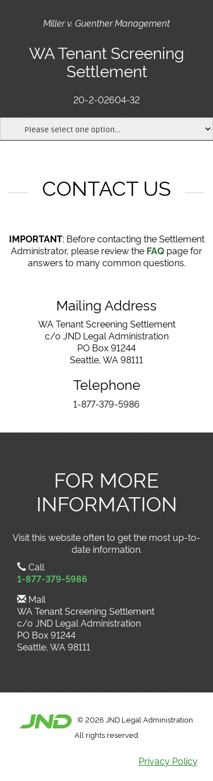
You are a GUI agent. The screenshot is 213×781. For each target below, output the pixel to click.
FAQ (155, 250)
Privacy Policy (168, 760)
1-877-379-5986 (52, 578)
